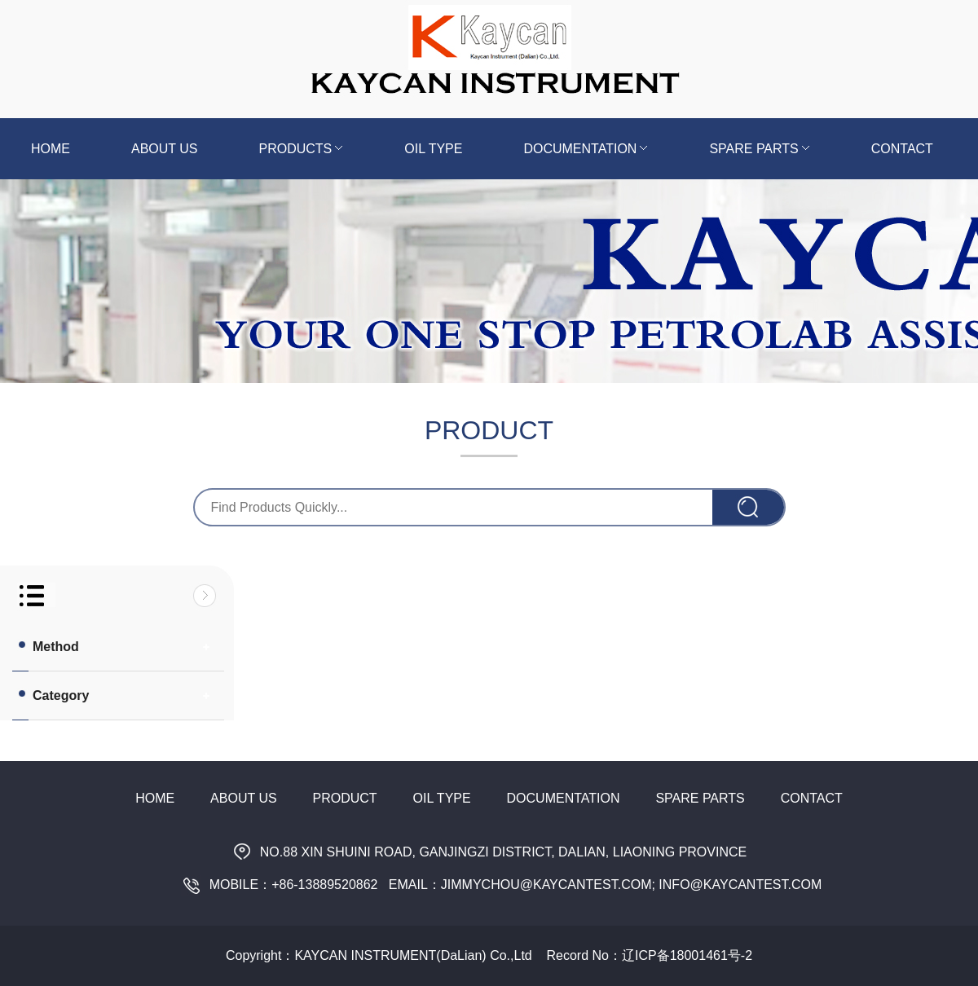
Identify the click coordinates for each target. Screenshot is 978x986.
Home (50, 149)
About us (164, 149)
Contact (902, 149)
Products (301, 149)
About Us (243, 798)
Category (52, 695)
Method (47, 646)
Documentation (585, 149)
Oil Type (433, 149)
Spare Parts (759, 149)
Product (345, 798)
